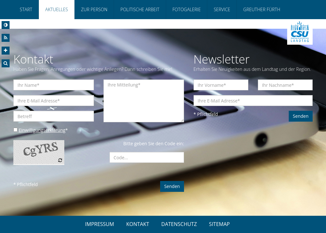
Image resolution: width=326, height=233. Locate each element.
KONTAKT (137, 224)
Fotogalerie (187, 9)
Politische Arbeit (139, 9)
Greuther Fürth (261, 9)
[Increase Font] (6, 51)
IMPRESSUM (99, 224)
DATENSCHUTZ (179, 224)
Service (222, 9)
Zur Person (94, 9)
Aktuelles (56, 9)
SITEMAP (219, 224)
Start (26, 9)
